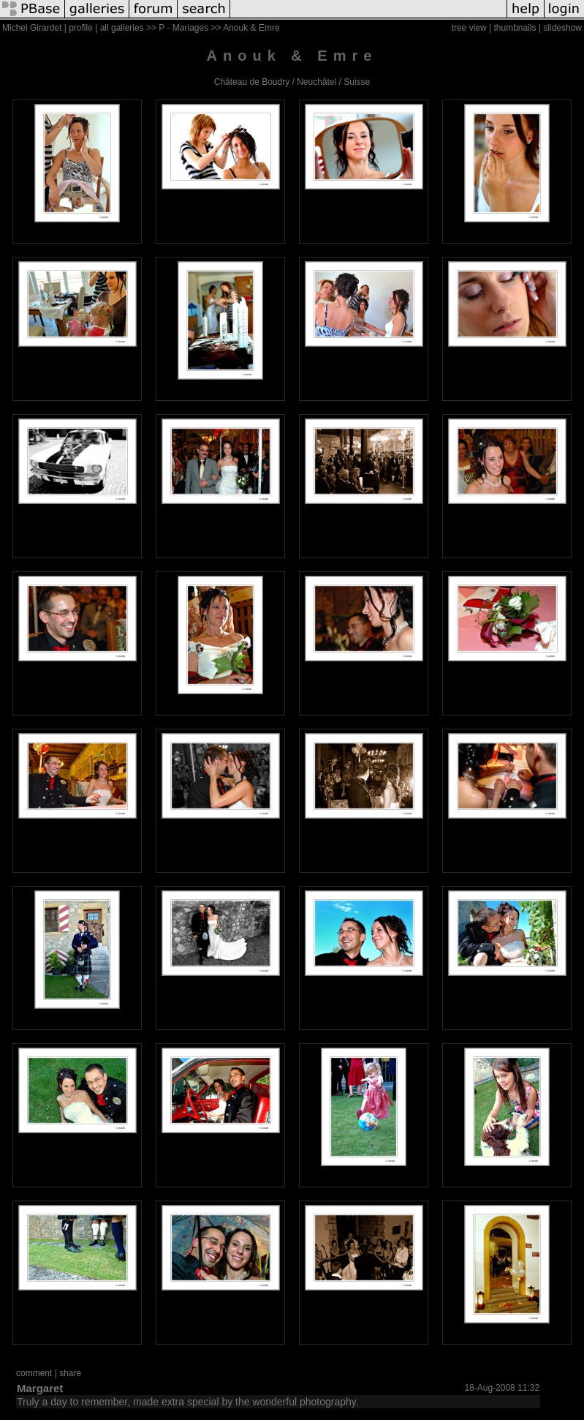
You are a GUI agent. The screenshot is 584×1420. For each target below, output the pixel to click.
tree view (469, 28)
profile (81, 28)
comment (34, 1373)
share (70, 1373)
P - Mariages (183, 28)
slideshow (562, 28)
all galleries (122, 28)
